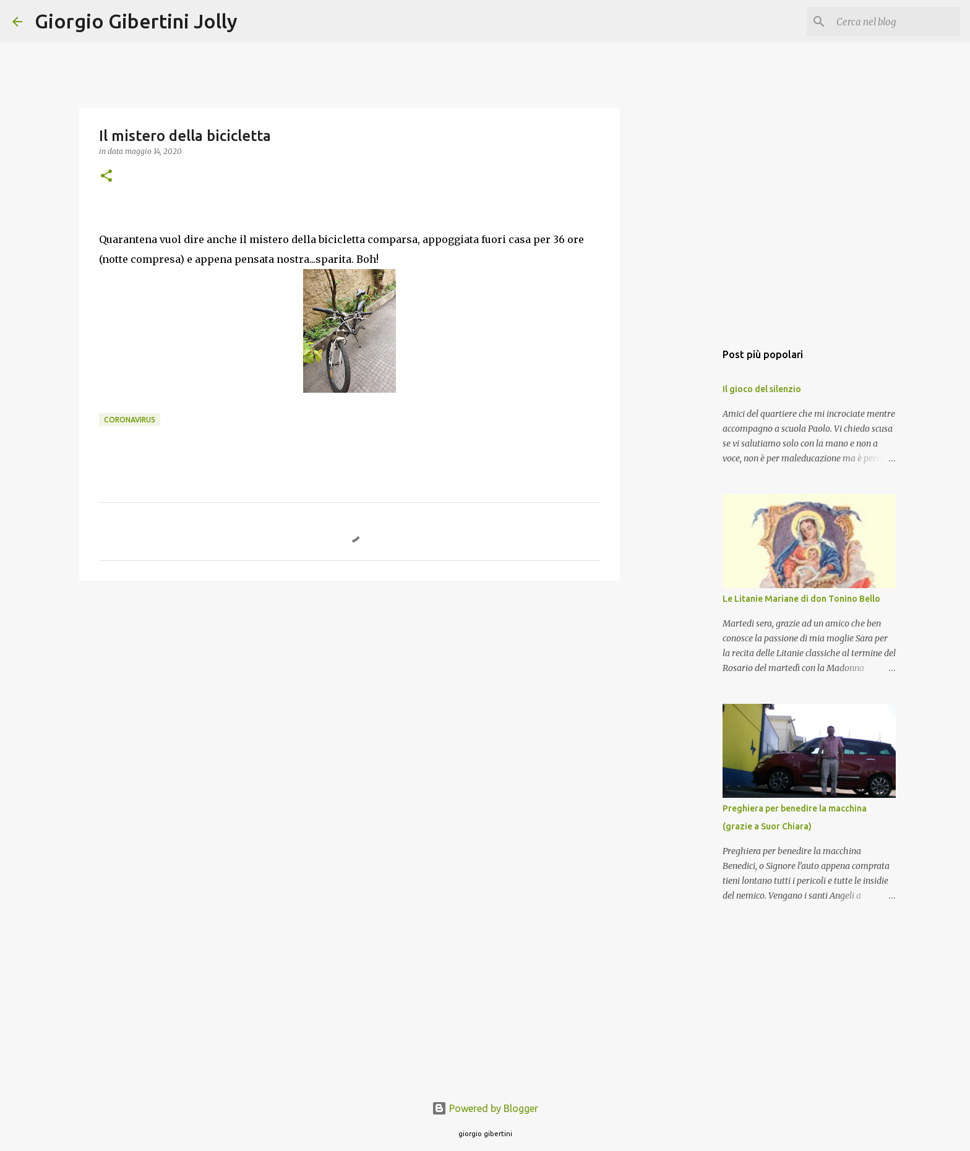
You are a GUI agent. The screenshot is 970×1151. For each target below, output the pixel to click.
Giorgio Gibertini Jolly (136, 21)
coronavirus (129, 420)
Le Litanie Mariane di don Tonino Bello (801, 599)
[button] (106, 176)
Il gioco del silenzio (762, 389)
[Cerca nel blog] (895, 21)
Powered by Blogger (485, 1108)
